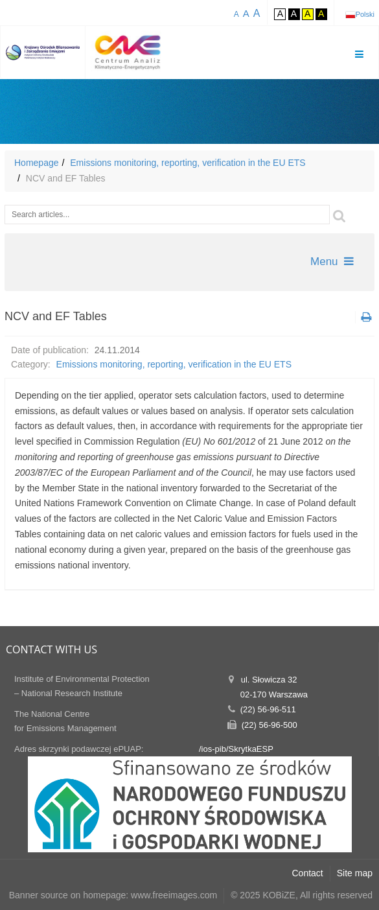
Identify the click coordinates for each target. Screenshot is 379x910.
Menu (332, 261)
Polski (365, 14)
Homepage (36, 163)
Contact (307, 873)
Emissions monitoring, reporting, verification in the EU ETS (187, 163)
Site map (355, 873)
